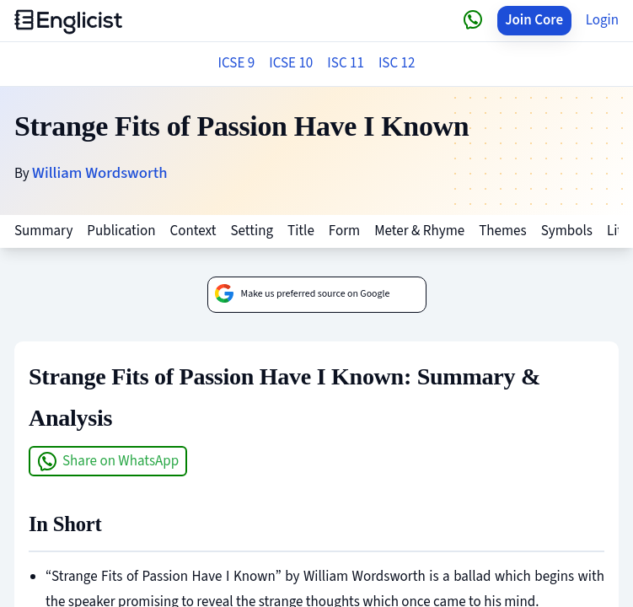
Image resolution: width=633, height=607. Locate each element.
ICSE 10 (291, 63)
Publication (121, 231)
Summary (43, 231)
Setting (251, 231)
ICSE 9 (236, 63)
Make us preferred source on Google (302, 294)
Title (300, 231)
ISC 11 (345, 63)
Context (193, 231)
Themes (502, 231)
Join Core (534, 20)
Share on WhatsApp (108, 461)
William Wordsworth (99, 173)
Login (602, 20)
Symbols (567, 231)
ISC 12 (397, 63)
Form (344, 231)
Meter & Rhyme (419, 231)
